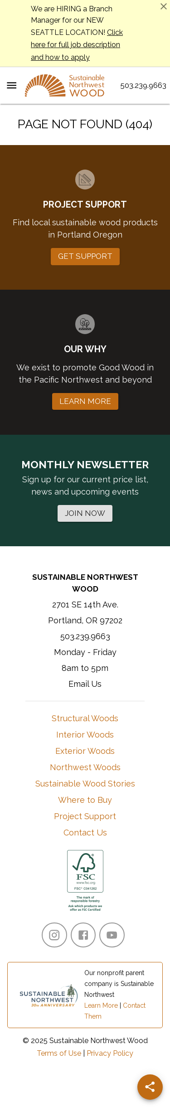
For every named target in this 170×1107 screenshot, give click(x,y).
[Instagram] (54, 934)
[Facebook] (83, 934)
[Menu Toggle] (11, 85)
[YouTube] (111, 934)
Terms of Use (59, 1053)
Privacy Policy (110, 1053)
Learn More (101, 1005)
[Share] (150, 1087)
